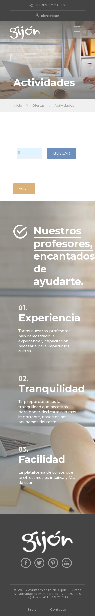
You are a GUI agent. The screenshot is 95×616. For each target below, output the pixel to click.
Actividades (64, 105)
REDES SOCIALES (50, 5)
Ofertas (38, 105)
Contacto (58, 609)
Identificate (50, 16)
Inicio (17, 105)
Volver (24, 188)
